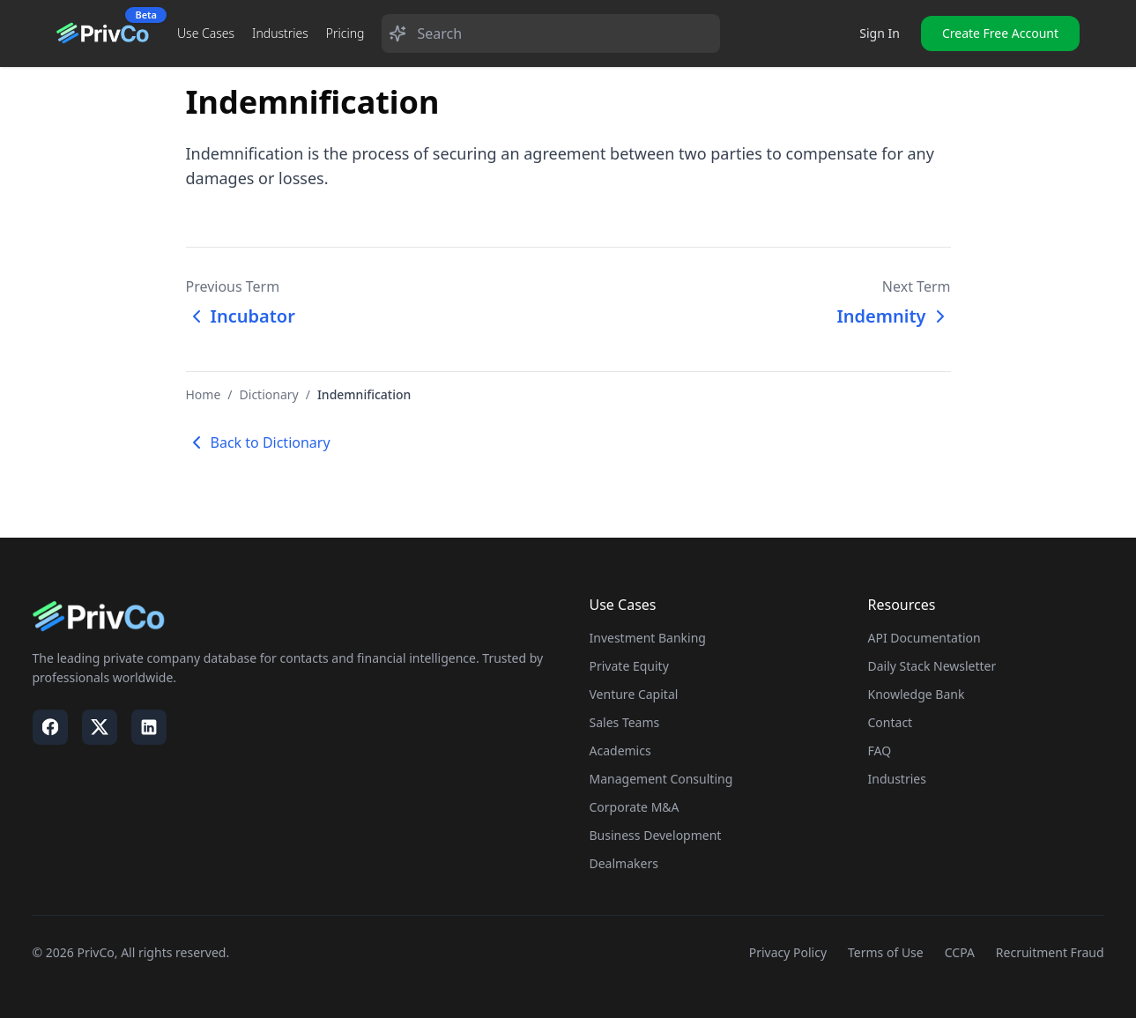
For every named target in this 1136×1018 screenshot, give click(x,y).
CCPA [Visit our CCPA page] (960, 952)
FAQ (880, 750)
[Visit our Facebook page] (50, 727)
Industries (280, 33)
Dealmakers (624, 863)
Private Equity (629, 666)
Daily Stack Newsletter (932, 666)
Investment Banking (648, 637)
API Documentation (924, 637)
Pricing (345, 33)
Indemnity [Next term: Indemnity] (893, 316)
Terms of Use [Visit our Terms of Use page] (886, 952)
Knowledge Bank (916, 694)
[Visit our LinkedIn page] (149, 727)
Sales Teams (625, 722)
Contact (890, 722)
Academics (620, 750)
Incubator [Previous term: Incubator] (240, 316)
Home (203, 394)
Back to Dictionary (258, 442)
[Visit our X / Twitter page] (99, 727)
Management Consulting (661, 778)
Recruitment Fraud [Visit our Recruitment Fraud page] (1050, 952)
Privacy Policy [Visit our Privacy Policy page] (788, 952)
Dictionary (269, 394)
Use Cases (205, 33)
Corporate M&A (634, 807)
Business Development (656, 835)
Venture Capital (634, 694)
